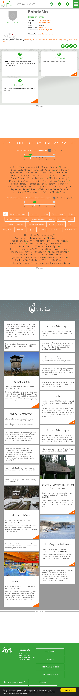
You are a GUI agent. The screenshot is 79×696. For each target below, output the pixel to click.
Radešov (51, 183)
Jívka (65, 175)
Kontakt (42, 682)
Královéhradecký (44, 23)
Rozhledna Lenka (56, 238)
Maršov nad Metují (58, 178)
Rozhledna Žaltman (58, 251)
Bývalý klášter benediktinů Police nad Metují (47, 240)
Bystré (13, 170)
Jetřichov (57, 175)
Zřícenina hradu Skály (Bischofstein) (30, 238)
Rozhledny (61, 219)
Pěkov (44, 181)
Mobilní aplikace (50, 674)
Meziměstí (14, 181)
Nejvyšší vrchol (8, 229)
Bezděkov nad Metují (29, 167)
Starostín (56, 186)
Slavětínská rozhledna (56, 257)
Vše (5, 214)
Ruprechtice (13, 186)
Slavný (38, 186)
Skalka (24, 186)
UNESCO (45, 214)
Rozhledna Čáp (18, 240)
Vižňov (28, 192)
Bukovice (64, 167)
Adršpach (14, 167)
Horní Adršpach (62, 172)
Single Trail (31, 229)
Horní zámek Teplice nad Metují (38, 235)
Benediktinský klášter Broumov (54, 249)
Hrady (71, 219)
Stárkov (46, 186)
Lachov (65, 40)
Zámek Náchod (63, 263)
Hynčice (41, 175)
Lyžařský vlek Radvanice (26, 254)
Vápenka (34, 189)
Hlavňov (42, 172)
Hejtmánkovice (15, 172)
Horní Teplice (52, 40)
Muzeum (42, 229)
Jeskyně (60, 224)
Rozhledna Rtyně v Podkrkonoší (29, 260)
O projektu (50, 651)
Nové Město (25, 181)
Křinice (30, 178)
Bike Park (20, 229)
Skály (75, 40)
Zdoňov (4, 42)
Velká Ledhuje (45, 189)
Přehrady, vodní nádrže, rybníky (17, 219)
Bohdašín (38, 12)
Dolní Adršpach (47, 170)
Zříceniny (19, 224)
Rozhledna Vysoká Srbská (50, 254)
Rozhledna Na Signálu (19, 263)
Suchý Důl (66, 186)
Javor (60, 40)
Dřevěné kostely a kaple (35, 224)
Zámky (10, 224)
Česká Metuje (24, 170)
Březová (44, 167)
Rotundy (51, 224)
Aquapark (34, 214)
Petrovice (53, 181)
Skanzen (72, 214)
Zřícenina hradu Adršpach (47, 246)
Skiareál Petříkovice (54, 260)
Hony (50, 172)
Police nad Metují (19, 183)
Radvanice (61, 183)
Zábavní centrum (55, 229)
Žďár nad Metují (50, 192)
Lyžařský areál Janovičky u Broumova (28, 257)
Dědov (35, 40)
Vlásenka (37, 192)
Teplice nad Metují (45, 20)
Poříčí (43, 183)
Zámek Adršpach (18, 243)
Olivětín (36, 181)
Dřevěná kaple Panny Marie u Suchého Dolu (47, 243)
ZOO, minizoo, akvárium (18, 214)
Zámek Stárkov (26, 246)
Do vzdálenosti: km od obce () (29, 198)
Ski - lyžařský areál (58, 214)
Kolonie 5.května (18, 178)
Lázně (69, 224)
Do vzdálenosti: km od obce (31, 150)
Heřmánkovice (30, 172)
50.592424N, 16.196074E (47, 30)
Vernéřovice (18, 192)
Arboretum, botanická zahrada (43, 219)
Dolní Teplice (42, 40)
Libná (70, 40)
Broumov (42, 27)
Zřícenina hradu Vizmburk (42, 263)
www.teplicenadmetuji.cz (45, 34)
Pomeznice (34, 183)
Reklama (50, 659)
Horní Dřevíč (16, 175)
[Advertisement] (39, 122)
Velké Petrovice (61, 189)
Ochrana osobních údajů (14, 682)
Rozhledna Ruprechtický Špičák (24, 249)
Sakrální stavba (70, 229)
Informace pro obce (50, 667)
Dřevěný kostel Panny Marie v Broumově (29, 251)
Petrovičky (64, 181)
